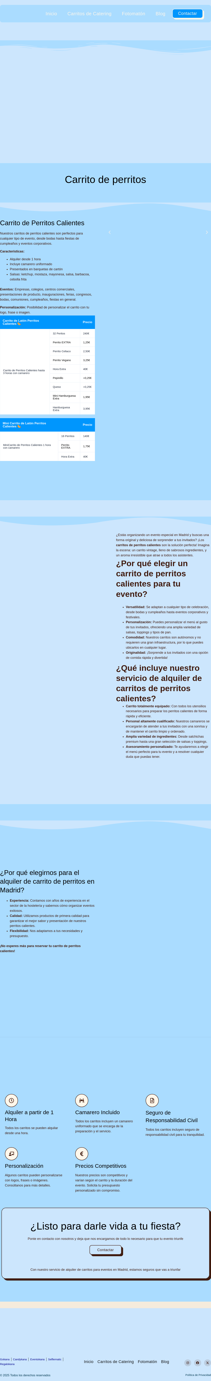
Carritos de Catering (90, 13)
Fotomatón (133, 13)
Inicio (51, 13)
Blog (160, 13)
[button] (109, 232)
